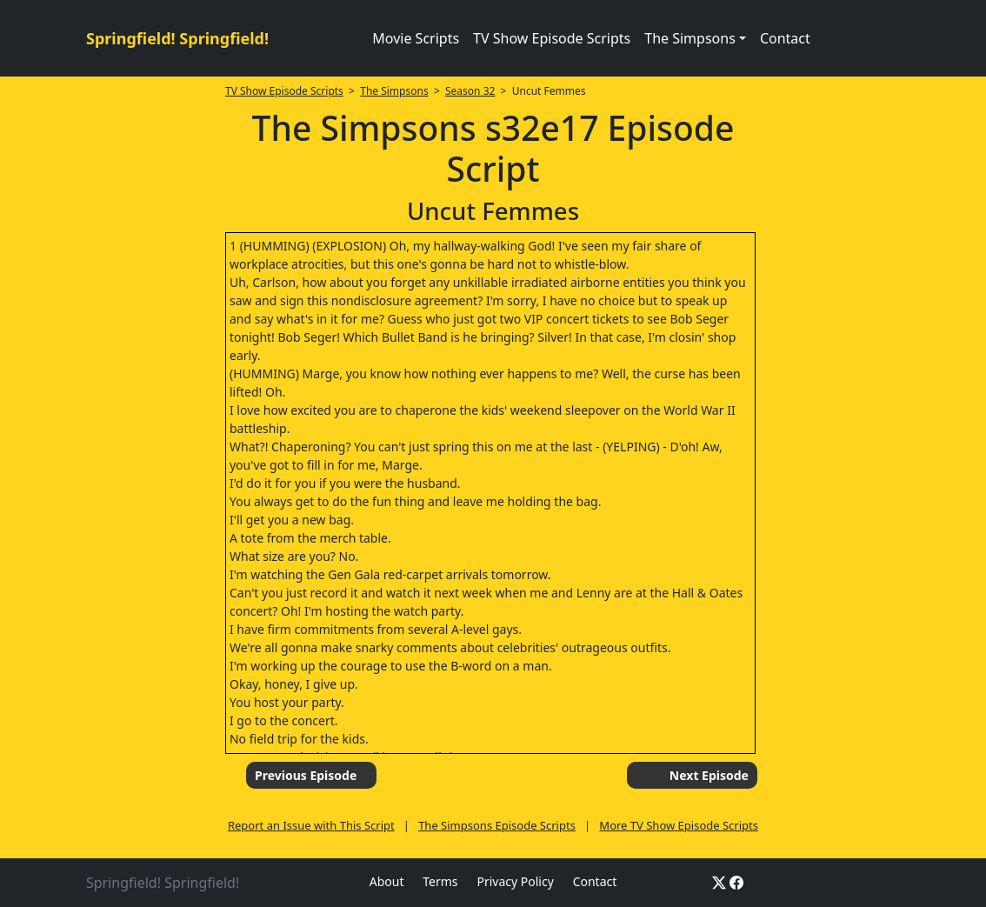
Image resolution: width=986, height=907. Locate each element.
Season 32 (470, 90)
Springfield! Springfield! (177, 38)
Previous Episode (305, 775)
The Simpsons (394, 90)
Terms (440, 881)
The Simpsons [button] (690, 38)
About (387, 881)
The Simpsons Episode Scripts (497, 825)
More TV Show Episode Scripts (678, 825)
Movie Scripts (415, 38)
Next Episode (709, 775)
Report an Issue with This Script (311, 825)
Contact (785, 38)
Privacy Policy (514, 881)
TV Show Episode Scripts (551, 38)
